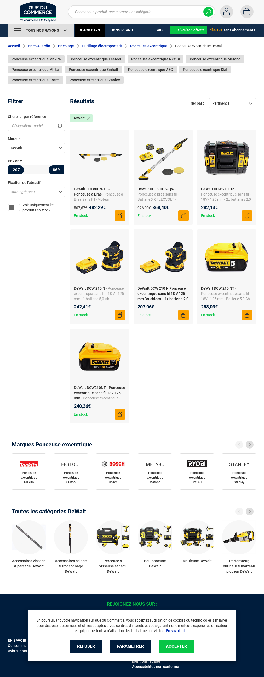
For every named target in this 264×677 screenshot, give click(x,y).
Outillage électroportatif (102, 46)
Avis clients (17, 651)
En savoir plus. (178, 631)
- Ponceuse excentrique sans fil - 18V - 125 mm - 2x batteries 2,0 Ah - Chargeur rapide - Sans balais (226, 199)
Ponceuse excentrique (148, 46)
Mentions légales (146, 661)
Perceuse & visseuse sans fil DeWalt (113, 566)
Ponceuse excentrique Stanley (95, 80)
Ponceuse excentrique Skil (205, 69)
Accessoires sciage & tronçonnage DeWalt (71, 566)
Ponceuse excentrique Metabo (215, 59)
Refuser (86, 646)
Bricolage (66, 46)
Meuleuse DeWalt (197, 561)
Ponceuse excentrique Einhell (93, 69)
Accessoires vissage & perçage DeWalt (29, 563)
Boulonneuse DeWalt (155, 563)
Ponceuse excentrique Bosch (36, 80)
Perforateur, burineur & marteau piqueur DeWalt (239, 566)
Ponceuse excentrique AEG (150, 69)
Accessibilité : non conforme (155, 666)
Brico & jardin (39, 46)
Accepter (176, 646)
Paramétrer (130, 646)
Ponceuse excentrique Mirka (35, 69)
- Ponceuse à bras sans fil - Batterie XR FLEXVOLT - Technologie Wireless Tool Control (158, 199)
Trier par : (196, 103)
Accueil (14, 46)
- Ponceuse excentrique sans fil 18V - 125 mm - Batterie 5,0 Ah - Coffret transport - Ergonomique (226, 298)
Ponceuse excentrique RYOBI (155, 59)
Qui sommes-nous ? (24, 646)
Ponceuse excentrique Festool (96, 59)
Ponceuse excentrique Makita (36, 59)
